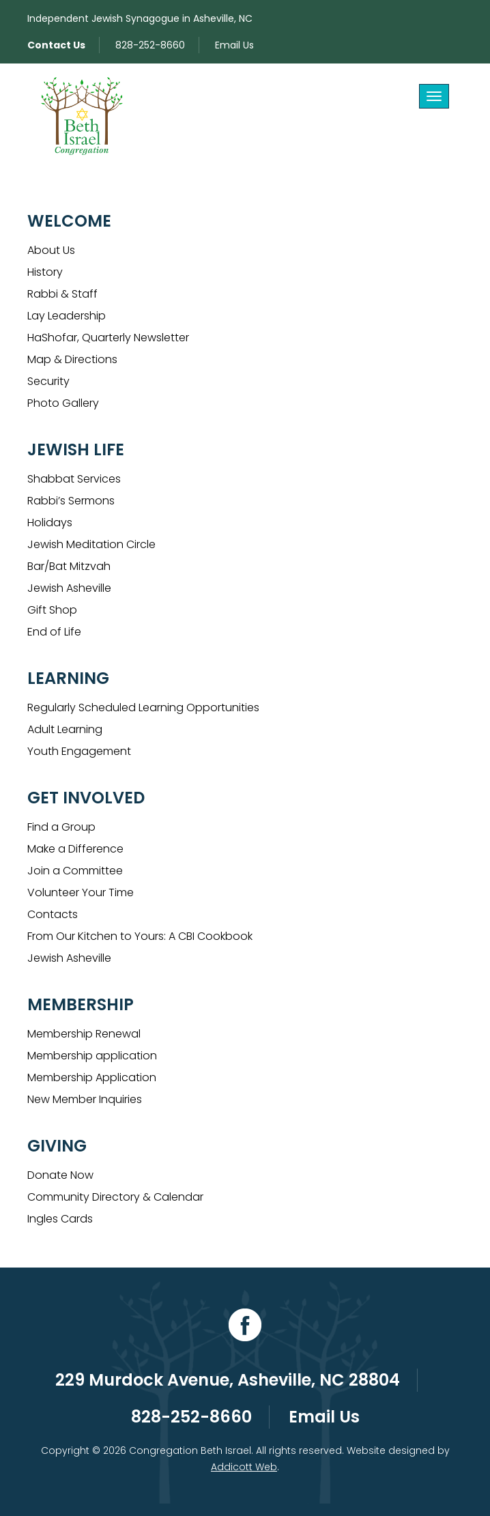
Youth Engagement (79, 751)
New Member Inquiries (84, 1099)
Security (48, 381)
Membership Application (91, 1077)
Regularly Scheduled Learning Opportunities (143, 707)
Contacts (52, 914)
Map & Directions (72, 359)
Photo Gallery (63, 403)
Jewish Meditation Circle (91, 544)
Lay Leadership (66, 316)
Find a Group (61, 827)
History (45, 272)
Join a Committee (75, 870)
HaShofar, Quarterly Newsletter (108, 337)
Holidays (49, 522)
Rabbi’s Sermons (71, 501)
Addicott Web (244, 1467)
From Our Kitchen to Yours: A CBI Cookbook (140, 936)
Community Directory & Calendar (115, 1197)
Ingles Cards (60, 1219)
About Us (51, 250)
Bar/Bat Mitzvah (69, 566)
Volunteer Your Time (80, 892)
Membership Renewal (84, 1034)
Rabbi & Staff (62, 294)
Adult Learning (64, 729)
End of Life (54, 632)
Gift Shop (52, 610)
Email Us (234, 45)
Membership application (92, 1055)
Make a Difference (75, 849)
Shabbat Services (74, 479)
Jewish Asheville (69, 588)
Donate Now (60, 1175)
